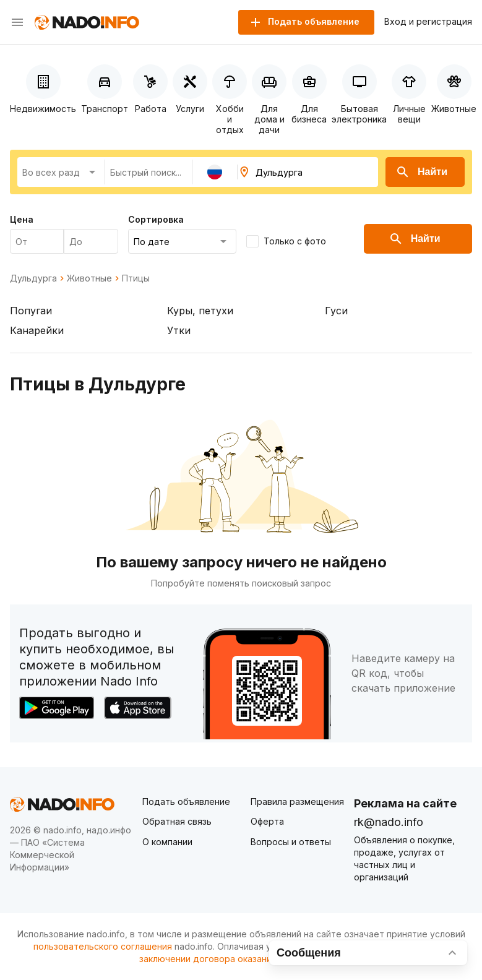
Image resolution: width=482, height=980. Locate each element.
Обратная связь (177, 821)
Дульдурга (33, 278)
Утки (179, 330)
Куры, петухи (200, 310)
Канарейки (37, 330)
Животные (89, 278)
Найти (421, 172)
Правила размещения (297, 801)
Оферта (267, 821)
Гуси (336, 310)
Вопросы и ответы (291, 841)
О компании (167, 841)
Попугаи (31, 310)
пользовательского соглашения (102, 946)
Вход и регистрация (428, 22)
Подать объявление (186, 801)
